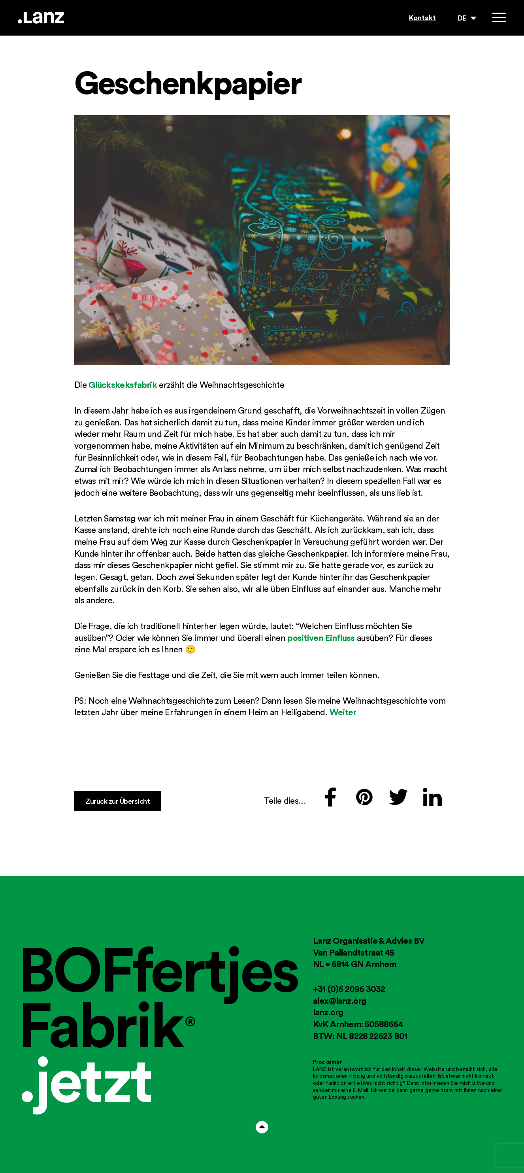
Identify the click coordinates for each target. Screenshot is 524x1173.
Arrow (262, 1127)
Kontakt (422, 17)
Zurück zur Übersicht (117, 801)
